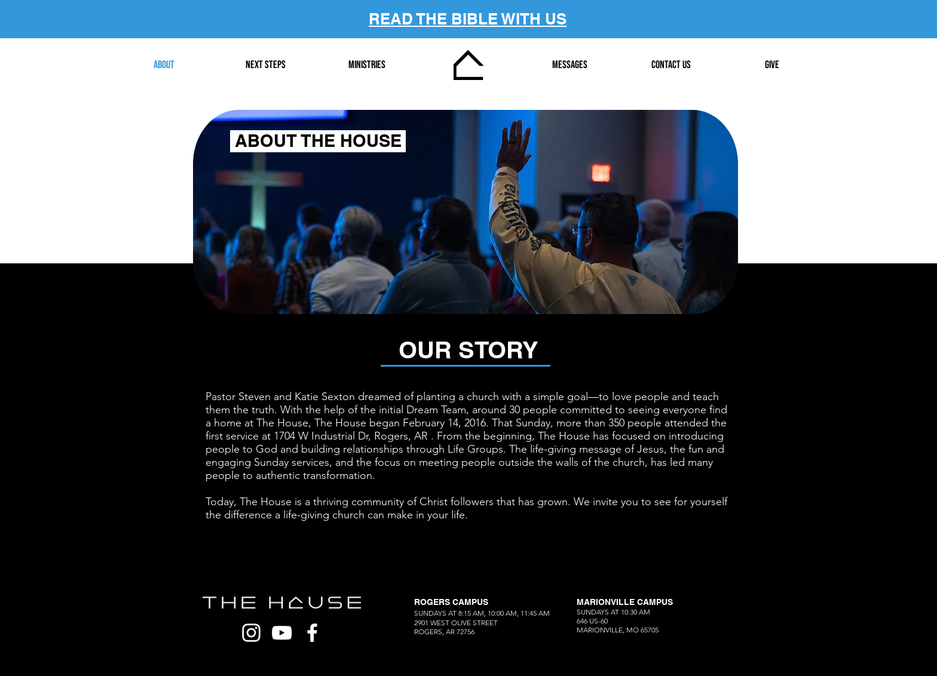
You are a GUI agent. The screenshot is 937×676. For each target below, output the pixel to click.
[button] (265, 65)
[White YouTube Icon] (282, 632)
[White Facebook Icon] (312, 632)
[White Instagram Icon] (251, 632)
